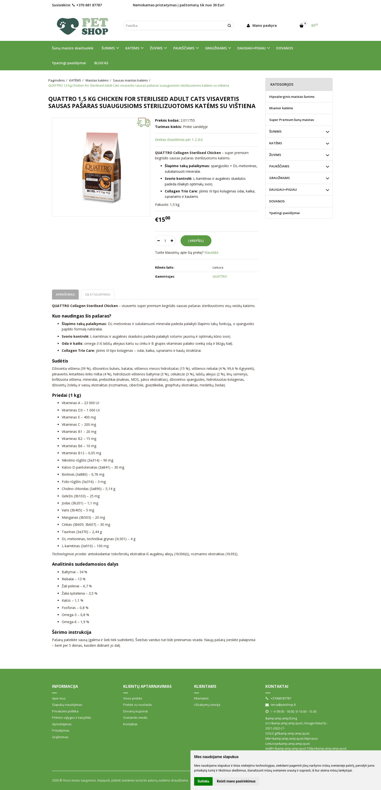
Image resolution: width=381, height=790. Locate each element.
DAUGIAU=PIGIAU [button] (251, 48)
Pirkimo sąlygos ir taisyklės (71, 717)
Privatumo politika (65, 711)
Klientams (205, 686)
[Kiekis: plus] (172, 240)
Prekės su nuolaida (137, 704)
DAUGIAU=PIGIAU (283, 189)
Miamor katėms (281, 108)
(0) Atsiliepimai (97, 294)
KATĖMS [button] (132, 48)
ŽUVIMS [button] (156, 48)
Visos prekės (132, 698)
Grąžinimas (60, 737)
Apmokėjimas (62, 724)
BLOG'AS (101, 63)
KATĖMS (275, 143)
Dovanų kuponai (135, 711)
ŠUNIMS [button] (108, 48)
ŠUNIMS (275, 131)
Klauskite (211, 252)
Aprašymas (65, 294)
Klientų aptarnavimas (147, 686)
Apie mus (59, 698)
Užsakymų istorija (207, 704)
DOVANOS (284, 48)
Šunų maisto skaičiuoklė (72, 48)
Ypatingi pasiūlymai (69, 63)
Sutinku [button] (203, 781)
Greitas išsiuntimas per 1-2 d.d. (179, 139)
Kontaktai (130, 724)
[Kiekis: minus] (158, 240)
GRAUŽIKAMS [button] (216, 48)
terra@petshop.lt (280, 704)
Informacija (65, 686)
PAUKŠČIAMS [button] (183, 48)
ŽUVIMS (275, 155)
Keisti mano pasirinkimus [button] (236, 781)
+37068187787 (278, 698)
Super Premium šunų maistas (291, 120)
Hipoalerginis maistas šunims (291, 96)
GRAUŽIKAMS (279, 178)
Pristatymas (60, 730)
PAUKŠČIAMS (279, 166)
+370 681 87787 (87, 5)
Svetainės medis (135, 717)
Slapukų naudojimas (67, 704)
